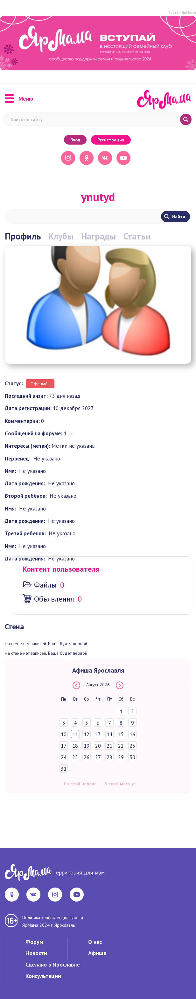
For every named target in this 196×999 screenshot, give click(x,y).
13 (98, 734)
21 (109, 745)
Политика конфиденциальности (52, 917)
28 (109, 757)
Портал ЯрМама (182, 12)
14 (109, 734)
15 (121, 734)
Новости (36, 953)
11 (75, 734)
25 (75, 757)
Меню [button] (19, 99)
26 (86, 757)
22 (121, 745)
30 (132, 757)
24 (63, 757)
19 (86, 745)
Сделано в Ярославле (52, 964)
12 (86, 734)
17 (63, 745)
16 (132, 734)
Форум (34, 941)
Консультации (43, 976)
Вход (75, 140)
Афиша (97, 953)
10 (63, 734)
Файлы (45, 585)
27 (98, 757)
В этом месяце (120, 784)
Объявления (54, 599)
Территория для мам (79, 872)
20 (98, 745)
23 (132, 745)
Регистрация (110, 140)
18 (75, 745)
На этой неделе (80, 784)
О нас (95, 941)
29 (121, 757)
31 (63, 768)
